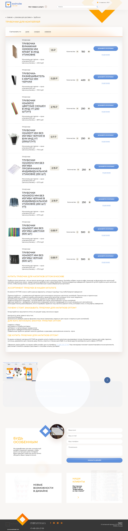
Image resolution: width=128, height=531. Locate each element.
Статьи (60, 2)
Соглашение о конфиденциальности (15, 525)
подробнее (106, 54)
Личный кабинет (94, 2)
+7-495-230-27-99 (62, 345)
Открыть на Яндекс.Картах (114, 527)
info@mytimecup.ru (38, 518)
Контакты (83, 2)
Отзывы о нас (50, 2)
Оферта (41, 2)
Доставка (75, 2)
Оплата (67, 2)
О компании (32, 2)
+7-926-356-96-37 (37, 527)
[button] (107, 380)
